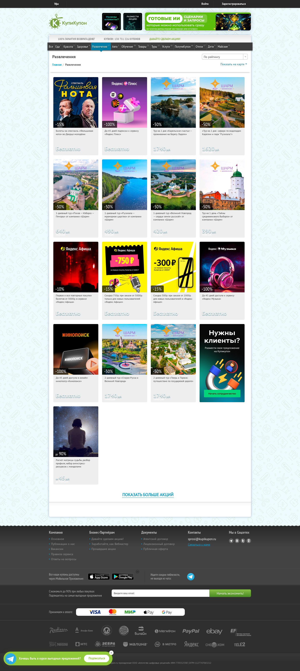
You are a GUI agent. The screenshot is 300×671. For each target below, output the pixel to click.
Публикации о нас (63, 544)
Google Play (123, 576)
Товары (143, 46)
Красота (69, 46)
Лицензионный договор (159, 544)
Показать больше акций (148, 494)
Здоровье (83, 46)
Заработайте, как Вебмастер (109, 544)
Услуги (167, 46)
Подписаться (97, 658)
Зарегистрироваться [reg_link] (234, 4)
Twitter (243, 540)
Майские (224, 46)
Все (51, 46)
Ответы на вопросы (63, 559)
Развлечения (101, 46)
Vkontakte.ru (237, 540)
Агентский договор (155, 539)
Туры (155, 46)
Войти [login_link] (205, 4)
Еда (58, 46)
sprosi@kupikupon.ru (202, 539)
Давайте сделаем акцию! (107, 539)
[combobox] (225, 57)
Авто (115, 46)
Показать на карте (232, 64)
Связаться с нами (199, 544)
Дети (211, 46)
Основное (57, 539)
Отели (201, 46)
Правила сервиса (62, 554)
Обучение (128, 46)
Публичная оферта (155, 549)
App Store (99, 576)
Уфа (56, 4)
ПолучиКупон (184, 46)
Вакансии (57, 549)
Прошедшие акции (103, 549)
